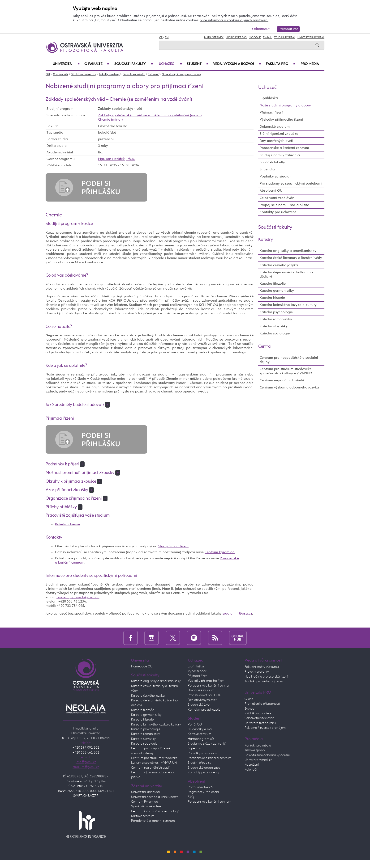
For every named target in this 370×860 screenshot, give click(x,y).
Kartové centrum (143, 816)
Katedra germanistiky (277, 290)
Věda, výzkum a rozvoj (237, 64)
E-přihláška (269, 98)
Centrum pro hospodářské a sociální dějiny (289, 360)
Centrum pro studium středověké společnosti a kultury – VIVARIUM (286, 371)
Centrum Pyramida (220, 552)
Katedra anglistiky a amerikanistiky (288, 251)
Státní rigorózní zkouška (279, 133)
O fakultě (96, 64)
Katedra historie (272, 297)
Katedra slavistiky (274, 326)
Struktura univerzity (83, 74)
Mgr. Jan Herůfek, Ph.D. (116, 159)
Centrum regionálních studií (282, 380)
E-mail (267, 37)
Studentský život (199, 704)
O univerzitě (60, 74)
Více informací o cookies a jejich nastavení (234, 20)
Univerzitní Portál (310, 37)
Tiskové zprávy (255, 750)
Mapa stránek (214, 37)
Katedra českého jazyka (279, 265)
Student (197, 64)
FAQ (191, 797)
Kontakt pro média (258, 745)
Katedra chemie (67, 524)
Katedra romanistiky (276, 319)
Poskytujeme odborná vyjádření (267, 755)
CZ (161, 37)
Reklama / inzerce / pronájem (265, 727)
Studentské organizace (204, 767)
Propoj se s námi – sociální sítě (284, 205)
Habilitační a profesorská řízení (266, 676)
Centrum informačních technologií (155, 811)
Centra (264, 346)
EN (166, 37)
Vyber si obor (197, 671)
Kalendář (251, 769)
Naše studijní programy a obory (181, 74)
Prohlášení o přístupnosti (262, 703)
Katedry (265, 239)
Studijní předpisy (199, 762)
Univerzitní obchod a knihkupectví (154, 797)
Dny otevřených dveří (276, 141)
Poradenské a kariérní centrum (284, 148)
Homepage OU (141, 666)
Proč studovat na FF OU (204, 695)
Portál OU (195, 724)
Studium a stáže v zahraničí (207, 743)
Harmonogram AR (201, 739)
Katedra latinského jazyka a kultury (288, 305)
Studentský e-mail (200, 729)
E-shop (249, 708)
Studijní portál (284, 37)
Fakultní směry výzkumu (262, 667)
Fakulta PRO (280, 64)
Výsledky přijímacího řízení (281, 119)
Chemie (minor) (110, 119)
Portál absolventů (200, 787)
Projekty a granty (257, 671)
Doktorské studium (275, 126)
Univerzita (66, 64)
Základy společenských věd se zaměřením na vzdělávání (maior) (150, 115)
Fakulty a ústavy (109, 74)
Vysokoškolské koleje (146, 806)
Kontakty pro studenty (203, 772)
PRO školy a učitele (258, 713)
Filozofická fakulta (134, 74)
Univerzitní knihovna (145, 792)
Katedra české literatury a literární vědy (291, 258)
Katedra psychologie (276, 312)
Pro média (310, 64)
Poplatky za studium (276, 176)
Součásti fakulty (133, 64)
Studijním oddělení (173, 546)
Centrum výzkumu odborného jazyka (289, 387)
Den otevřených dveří (202, 700)
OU (48, 74)
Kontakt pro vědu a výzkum (264, 681)
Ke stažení (252, 764)
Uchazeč (170, 64)
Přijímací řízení (271, 112)
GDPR (249, 699)
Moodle (255, 37)
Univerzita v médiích (258, 760)
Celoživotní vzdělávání (277, 198)
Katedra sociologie (275, 333)
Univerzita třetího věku (260, 723)
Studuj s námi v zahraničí (280, 155)
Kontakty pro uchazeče (278, 212)
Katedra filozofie (273, 283)
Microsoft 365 (236, 37)
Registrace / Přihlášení (203, 792)
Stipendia (267, 169)
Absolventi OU (271, 190)
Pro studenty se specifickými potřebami (291, 183)
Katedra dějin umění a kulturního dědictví (286, 274)
